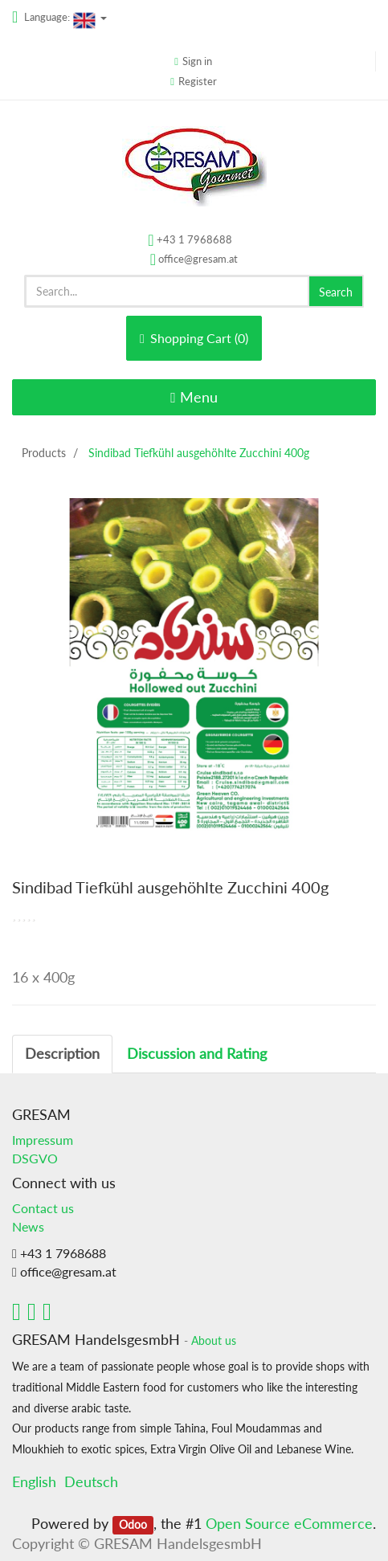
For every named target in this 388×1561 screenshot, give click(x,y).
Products (44, 453)
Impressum (42, 1139)
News (28, 1226)
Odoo (133, 1524)
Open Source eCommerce (289, 1523)
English (34, 1481)
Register (197, 81)
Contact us (43, 1208)
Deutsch (91, 1481)
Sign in (197, 61)
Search (336, 292)
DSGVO (35, 1158)
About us (213, 1340)
